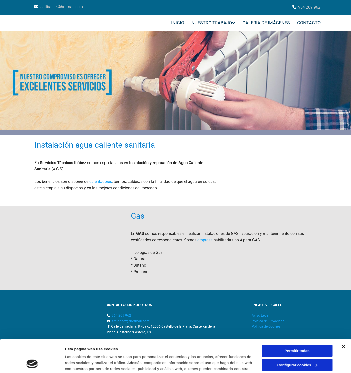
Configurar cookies (297, 334)
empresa (205, 240)
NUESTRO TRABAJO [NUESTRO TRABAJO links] (211, 22)
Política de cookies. (101, 350)
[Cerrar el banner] (343, 315)
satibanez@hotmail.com (61, 6)
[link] (209, 23)
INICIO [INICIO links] (177, 22)
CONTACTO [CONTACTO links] (309, 22)
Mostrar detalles (79, 363)
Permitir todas (297, 320)
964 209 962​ (309, 7)
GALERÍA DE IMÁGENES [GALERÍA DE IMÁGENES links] (266, 22)
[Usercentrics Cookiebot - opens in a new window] (32, 363)
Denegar (297, 348)
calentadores (100, 181)
